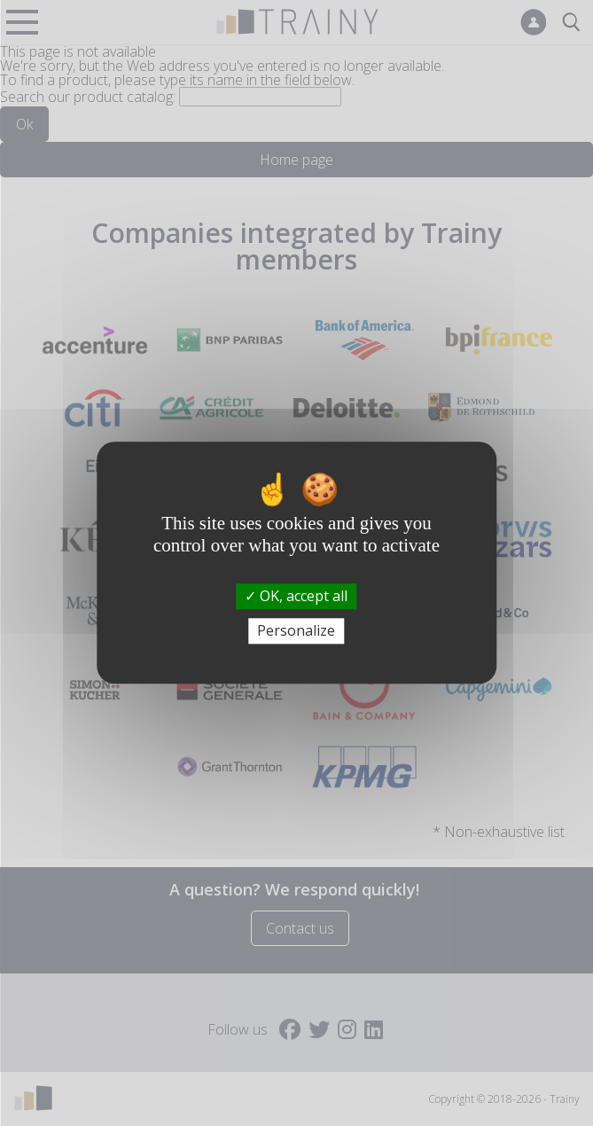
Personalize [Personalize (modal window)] (296, 631)
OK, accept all (296, 596)
